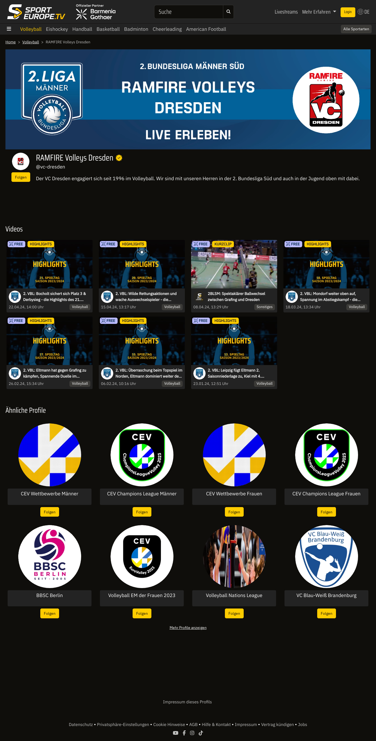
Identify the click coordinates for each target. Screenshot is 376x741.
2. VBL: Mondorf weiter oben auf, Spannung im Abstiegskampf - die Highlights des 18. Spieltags (328, 297)
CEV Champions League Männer (142, 494)
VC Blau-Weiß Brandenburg (326, 595)
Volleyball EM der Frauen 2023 (141, 595)
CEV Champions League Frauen (326, 494)
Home (10, 42)
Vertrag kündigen (278, 724)
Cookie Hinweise (169, 724)
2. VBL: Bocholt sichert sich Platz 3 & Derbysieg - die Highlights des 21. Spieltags (54, 297)
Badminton (136, 29)
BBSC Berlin (49, 595)
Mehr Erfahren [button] (317, 11)
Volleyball (31, 29)
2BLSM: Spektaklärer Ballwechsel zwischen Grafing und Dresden (236, 296)
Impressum (246, 724)
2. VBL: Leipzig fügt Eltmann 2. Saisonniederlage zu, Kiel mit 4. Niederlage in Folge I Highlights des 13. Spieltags (241, 373)
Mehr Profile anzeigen (188, 627)
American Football (206, 29)
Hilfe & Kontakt (217, 724)
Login (348, 12)
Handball (82, 29)
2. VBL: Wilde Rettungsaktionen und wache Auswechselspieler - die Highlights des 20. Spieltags (146, 297)
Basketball (108, 29)
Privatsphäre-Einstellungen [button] (123, 724)
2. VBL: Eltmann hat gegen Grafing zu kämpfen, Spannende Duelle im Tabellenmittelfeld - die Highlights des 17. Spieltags (55, 373)
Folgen (21, 177)
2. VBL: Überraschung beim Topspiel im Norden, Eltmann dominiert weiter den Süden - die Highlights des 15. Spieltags (148, 373)
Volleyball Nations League (234, 595)
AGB (194, 724)
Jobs (302, 724)
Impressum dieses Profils (187, 702)
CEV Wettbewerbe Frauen (234, 494)
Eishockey (57, 29)
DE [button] (363, 11)
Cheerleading (167, 29)
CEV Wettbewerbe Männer (49, 494)
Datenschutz (81, 724)
